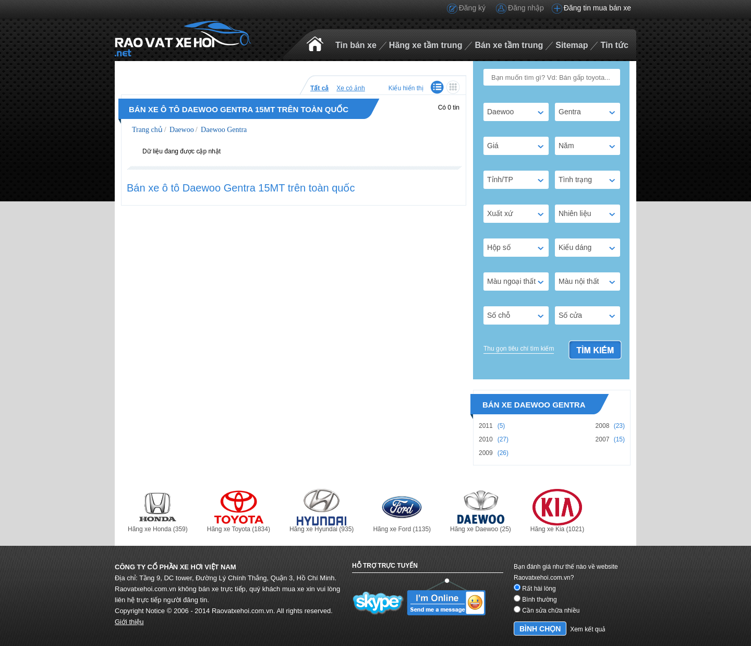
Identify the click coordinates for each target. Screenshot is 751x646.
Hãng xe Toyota (238, 511)
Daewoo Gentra (223, 130)
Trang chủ (147, 130)
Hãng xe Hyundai (321, 511)
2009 (486, 453)
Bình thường (535, 599)
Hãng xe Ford (402, 511)
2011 (486, 425)
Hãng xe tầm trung (426, 45)
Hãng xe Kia (557, 511)
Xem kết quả (587, 629)
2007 (603, 439)
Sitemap (571, 45)
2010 (486, 439)
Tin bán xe (356, 45)
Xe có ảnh (350, 88)
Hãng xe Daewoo (480, 511)
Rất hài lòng (535, 588)
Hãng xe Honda (158, 511)
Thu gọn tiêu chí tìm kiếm (518, 348)
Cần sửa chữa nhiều (546, 610)
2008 (603, 425)
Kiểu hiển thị (406, 88)
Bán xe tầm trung (509, 45)
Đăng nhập (526, 8)
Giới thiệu (129, 622)
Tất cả (319, 88)
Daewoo (181, 130)
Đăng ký (472, 8)
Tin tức (614, 45)
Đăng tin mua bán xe (597, 8)
